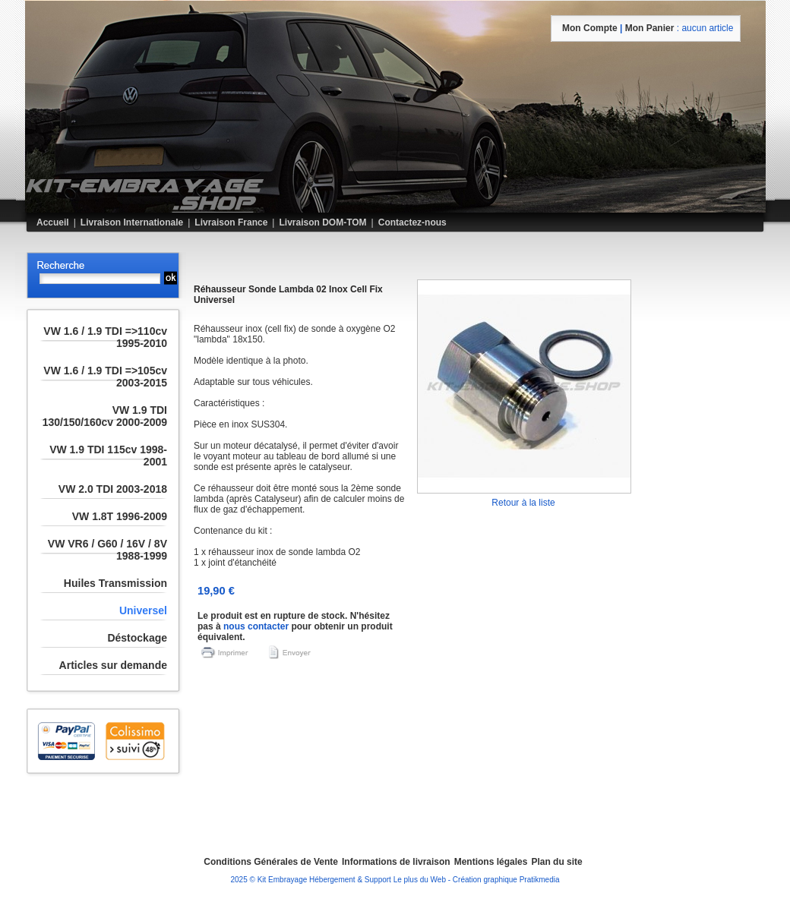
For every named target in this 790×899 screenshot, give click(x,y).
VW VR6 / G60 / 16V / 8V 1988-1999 (107, 550)
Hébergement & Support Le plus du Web (378, 879)
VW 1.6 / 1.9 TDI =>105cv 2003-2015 (105, 376)
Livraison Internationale (132, 222)
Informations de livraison (396, 861)
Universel (143, 610)
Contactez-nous (412, 222)
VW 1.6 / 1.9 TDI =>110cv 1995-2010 (105, 337)
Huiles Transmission (115, 583)
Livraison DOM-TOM (322, 222)
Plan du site (556, 861)
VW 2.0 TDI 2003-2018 (112, 489)
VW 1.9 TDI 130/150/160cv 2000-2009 (105, 416)
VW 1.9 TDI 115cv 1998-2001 (108, 455)
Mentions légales (491, 861)
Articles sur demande (113, 665)
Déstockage (137, 638)
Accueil (52, 222)
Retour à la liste (523, 502)
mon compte (590, 28)
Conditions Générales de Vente (271, 861)
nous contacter (256, 626)
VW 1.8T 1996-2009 (119, 516)
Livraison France (230, 222)
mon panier (650, 28)
